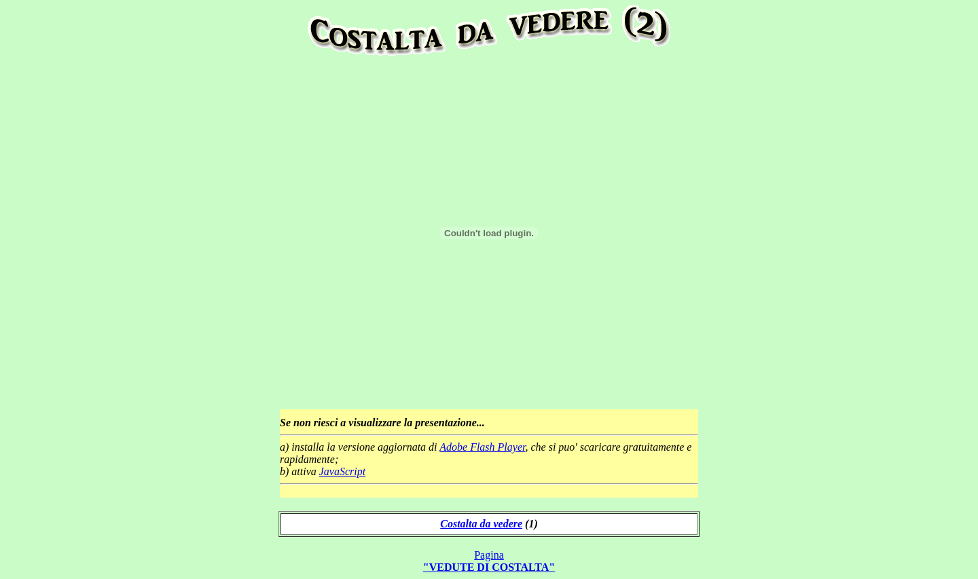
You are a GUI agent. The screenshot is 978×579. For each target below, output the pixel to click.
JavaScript (342, 471)
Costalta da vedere (481, 523)
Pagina (489, 561)
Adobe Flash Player (482, 447)
